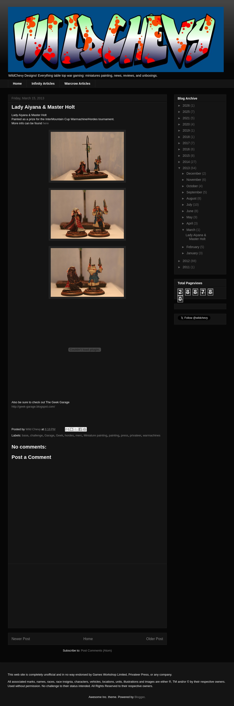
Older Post (154, 639)
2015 (187, 155)
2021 (187, 118)
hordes (69, 435)
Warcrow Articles (77, 83)
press (124, 435)
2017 (187, 143)
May (189, 217)
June (190, 211)
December (194, 173)
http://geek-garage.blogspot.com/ (33, 406)
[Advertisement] (87, 596)
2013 (187, 168)
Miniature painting (95, 435)
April (190, 223)
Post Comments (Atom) (96, 650)
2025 (187, 112)
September (194, 192)
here (46, 123)
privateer (135, 435)
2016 (187, 149)
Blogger (139, 697)
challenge (36, 435)
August (191, 198)
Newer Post (21, 639)
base (25, 435)
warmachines (151, 435)
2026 (187, 105)
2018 (187, 137)
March (191, 230)
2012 (187, 261)
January (192, 253)
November (194, 179)
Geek (59, 435)
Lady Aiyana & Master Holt (196, 237)
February (193, 247)
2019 (187, 130)
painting (114, 435)
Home (17, 83)
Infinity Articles (43, 83)
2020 (187, 124)
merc (78, 435)
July (189, 204)
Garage (49, 435)
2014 (187, 162)
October (192, 186)
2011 (187, 267)
